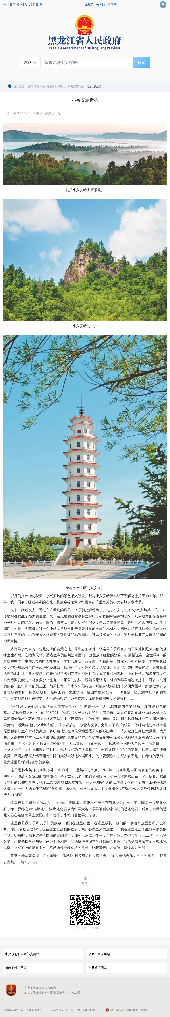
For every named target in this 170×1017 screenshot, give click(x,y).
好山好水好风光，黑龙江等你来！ (67, 86)
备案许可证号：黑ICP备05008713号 (72, 1010)
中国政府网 (11, 4)
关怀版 (100, 4)
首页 (30, 86)
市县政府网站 (97, 967)
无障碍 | (90, 4)
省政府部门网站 (16, 967)
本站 (28, 63)
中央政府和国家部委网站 (22, 954)
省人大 (25, 4)
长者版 (112, 4)
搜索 (141, 63)
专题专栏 (39, 86)
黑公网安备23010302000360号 (126, 1010)
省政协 (37, 4)
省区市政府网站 (99, 954)
